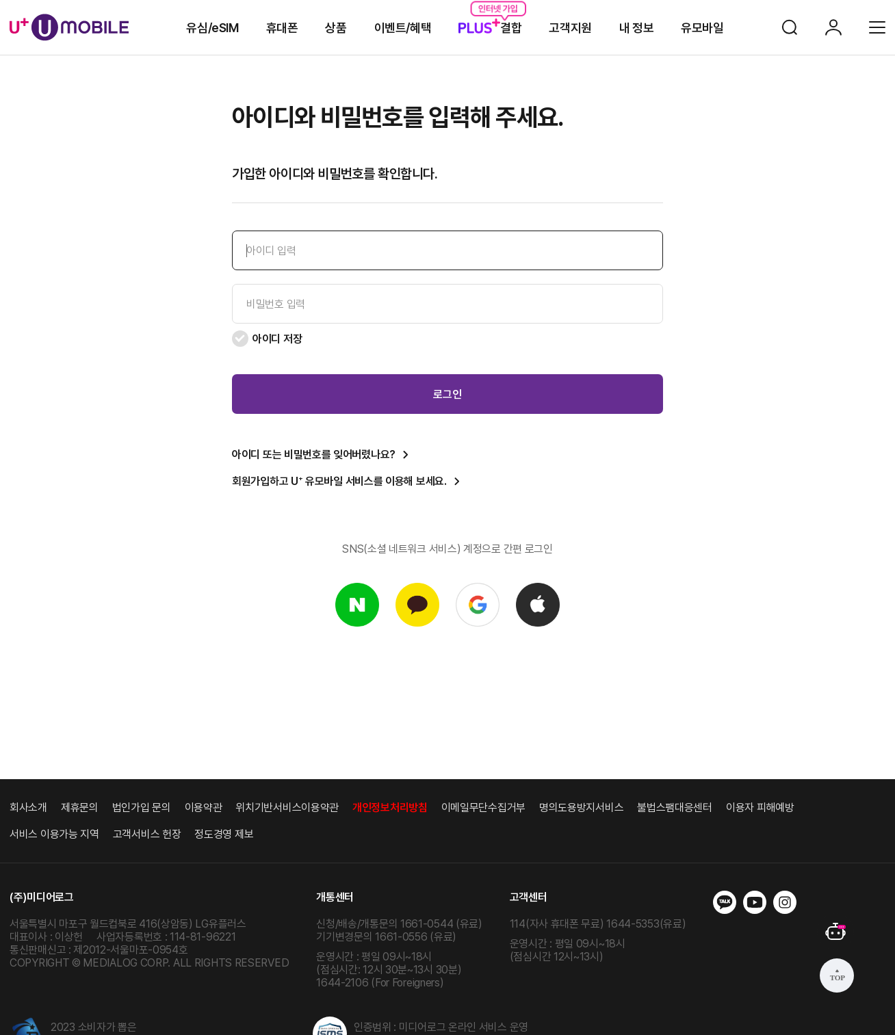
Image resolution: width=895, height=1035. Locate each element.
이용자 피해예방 (760, 807)
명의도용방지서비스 (581, 807)
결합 (489, 28)
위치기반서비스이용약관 (287, 807)
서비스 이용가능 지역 (54, 834)
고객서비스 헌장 (147, 834)
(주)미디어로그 (42, 897)
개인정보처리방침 (390, 807)
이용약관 (203, 807)
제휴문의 (80, 807)
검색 (789, 27)
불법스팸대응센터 (674, 807)
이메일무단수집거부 (483, 807)
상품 (335, 28)
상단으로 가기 (837, 975)
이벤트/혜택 (403, 28)
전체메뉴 (877, 27)
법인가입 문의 (141, 807)
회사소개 (28, 807)
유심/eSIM (212, 28)
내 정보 (636, 28)
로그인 (833, 27)
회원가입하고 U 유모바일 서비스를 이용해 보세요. (339, 481)
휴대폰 (282, 28)
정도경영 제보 (223, 834)
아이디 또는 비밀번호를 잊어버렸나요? (313, 454)
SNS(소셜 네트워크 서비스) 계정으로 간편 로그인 (447, 548)
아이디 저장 (267, 338)
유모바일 (702, 28)
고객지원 (570, 28)
